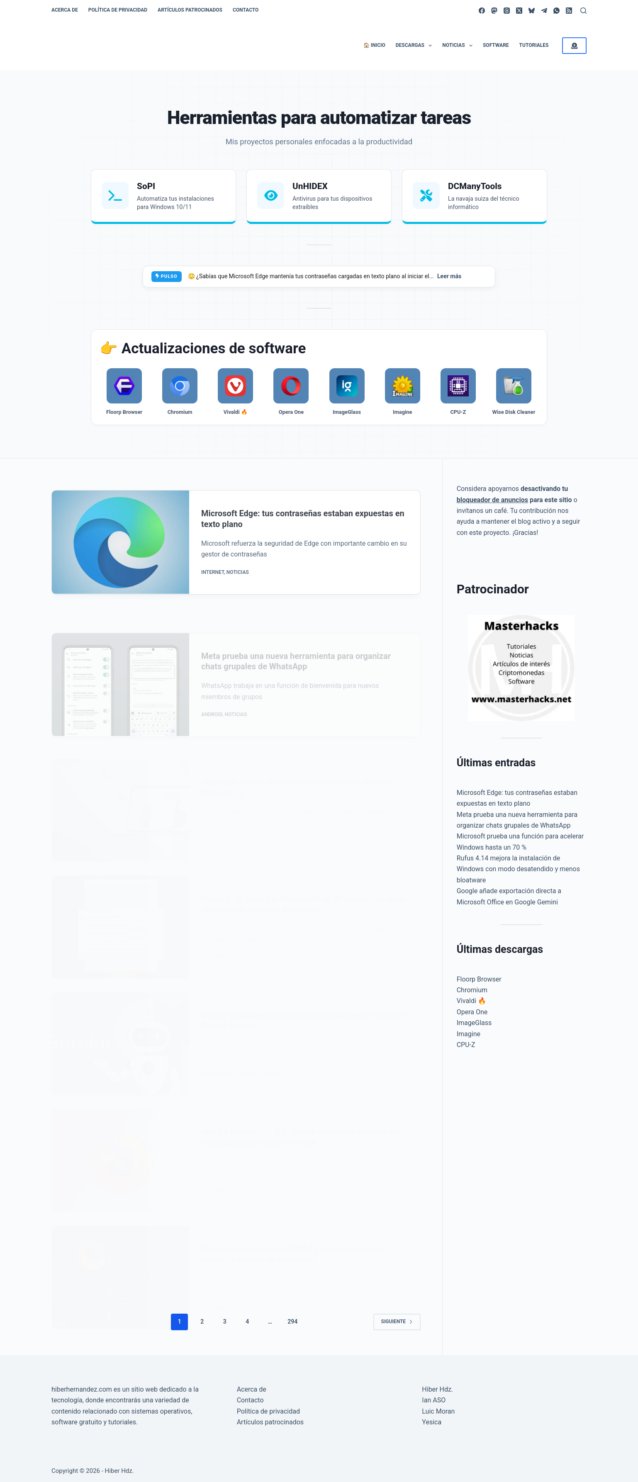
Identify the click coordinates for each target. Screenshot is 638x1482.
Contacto (245, 10)
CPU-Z (466, 1045)
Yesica (431, 1418)
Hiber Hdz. (437, 1386)
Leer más (449, 276)
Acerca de (64, 10)
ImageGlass (474, 1023)
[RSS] (569, 10)
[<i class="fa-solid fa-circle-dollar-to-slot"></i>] (574, 45)
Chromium (472, 990)
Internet (213, 587)
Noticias (459, 46)
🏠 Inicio (374, 45)
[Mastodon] (494, 10)
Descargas (416, 46)
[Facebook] (482, 10)
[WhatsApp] (556, 10)
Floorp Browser (479, 979)
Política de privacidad (117, 10)
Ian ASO (434, 1397)
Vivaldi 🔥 (471, 1001)
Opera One (472, 1012)
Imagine (468, 1034)
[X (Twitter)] (519, 10)
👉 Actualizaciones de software (203, 348)
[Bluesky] (531, 10)
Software (496, 45)
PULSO (167, 276)
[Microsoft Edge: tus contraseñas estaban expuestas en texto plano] (120, 557)
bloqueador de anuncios (492, 500)
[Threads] (507, 10)
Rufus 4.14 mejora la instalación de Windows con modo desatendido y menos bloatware (518, 869)
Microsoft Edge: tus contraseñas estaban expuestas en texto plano (304, 534)
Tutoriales (534, 45)
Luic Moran (438, 1408)
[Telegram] (544, 10)
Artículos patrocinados (190, 10)
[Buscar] (583, 10)
